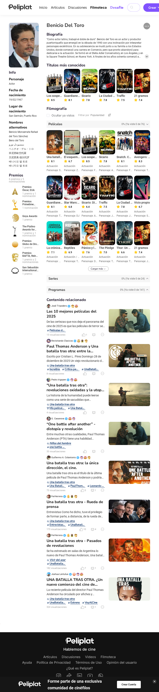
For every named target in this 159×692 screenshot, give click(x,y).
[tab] (98, 124)
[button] (146, 26)
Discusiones (77, 7)
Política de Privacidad (54, 662)
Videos (90, 656)
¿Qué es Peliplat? (79, 668)
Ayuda (27, 662)
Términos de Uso (88, 662)
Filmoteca (98, 7)
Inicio (43, 7)
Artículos (58, 7)
